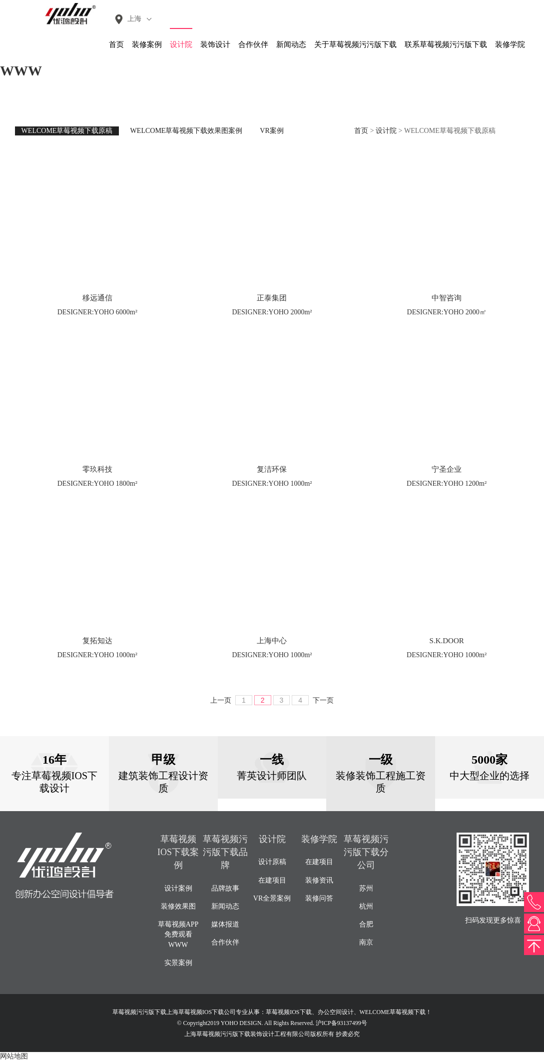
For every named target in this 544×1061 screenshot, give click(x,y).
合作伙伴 (253, 44)
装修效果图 (178, 906)
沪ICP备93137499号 (341, 1023)
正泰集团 (272, 298)
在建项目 (272, 880)
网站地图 (14, 1056)
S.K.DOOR (447, 641)
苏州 (366, 888)
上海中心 (272, 641)
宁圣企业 (447, 469)
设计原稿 (272, 862)
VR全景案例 (272, 898)
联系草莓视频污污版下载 (446, 44)
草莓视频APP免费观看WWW (178, 935)
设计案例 (178, 888)
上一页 (220, 700)
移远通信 (97, 298)
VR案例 (271, 130)
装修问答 (319, 898)
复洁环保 (272, 469)
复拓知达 (97, 641)
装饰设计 (215, 44)
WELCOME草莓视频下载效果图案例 (186, 130)
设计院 (181, 44)
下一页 (323, 700)
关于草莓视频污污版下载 (355, 44)
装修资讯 (319, 880)
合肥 (366, 924)
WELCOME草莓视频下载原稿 (67, 130)
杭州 (366, 906)
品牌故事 (225, 888)
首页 (116, 44)
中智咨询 (447, 298)
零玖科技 (97, 469)
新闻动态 (291, 44)
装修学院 (510, 44)
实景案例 (178, 963)
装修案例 (147, 44)
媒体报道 (225, 924)
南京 (366, 942)
